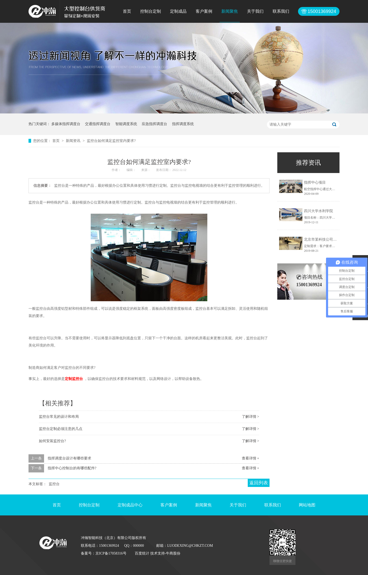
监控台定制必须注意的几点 (60, 429)
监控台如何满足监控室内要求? (111, 141)
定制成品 (178, 11)
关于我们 (255, 11)
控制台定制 (150, 11)
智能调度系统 (126, 124)
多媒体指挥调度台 (65, 124)
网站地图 (307, 505)
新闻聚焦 (229, 11)
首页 (127, 11)
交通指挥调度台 (97, 124)
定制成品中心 (130, 505)
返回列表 (258, 482)
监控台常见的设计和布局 (59, 417)
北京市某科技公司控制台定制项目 (331, 239)
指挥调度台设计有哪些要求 (69, 458)
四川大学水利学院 (318, 211)
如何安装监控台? (52, 441)
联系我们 (281, 11)
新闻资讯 (73, 141)
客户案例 (204, 11)
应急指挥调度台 (154, 124)
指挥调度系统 (183, 124)
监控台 (54, 484)
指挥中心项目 (315, 182)
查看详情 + (250, 458)
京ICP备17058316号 (110, 553)
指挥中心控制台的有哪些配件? (72, 468)
